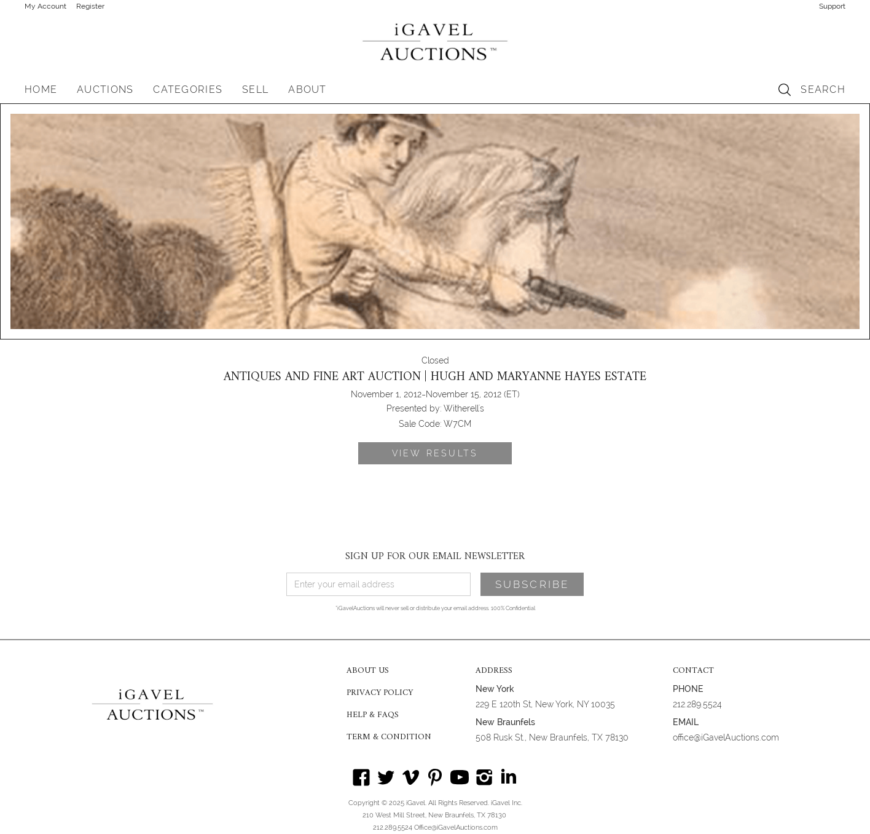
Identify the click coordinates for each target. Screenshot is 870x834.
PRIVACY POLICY (380, 693)
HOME (41, 89)
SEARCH (823, 89)
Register (90, 6)
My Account (45, 6)
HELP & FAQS (373, 715)
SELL (255, 89)
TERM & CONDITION (389, 737)
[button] (105, 89)
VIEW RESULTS (435, 453)
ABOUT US (368, 671)
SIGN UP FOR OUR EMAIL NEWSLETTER (435, 556)
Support (832, 6)
